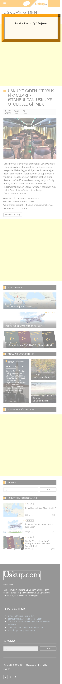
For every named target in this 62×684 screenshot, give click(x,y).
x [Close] (59, 15)
